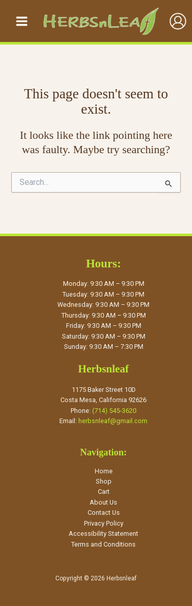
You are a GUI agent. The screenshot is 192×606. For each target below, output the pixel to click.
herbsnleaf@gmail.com (112, 421)
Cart (104, 491)
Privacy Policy (103, 523)
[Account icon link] (178, 21)
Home (104, 471)
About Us (103, 502)
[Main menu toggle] (21, 20)
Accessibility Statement (103, 533)
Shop (104, 481)
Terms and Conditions (103, 544)
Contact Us (104, 512)
